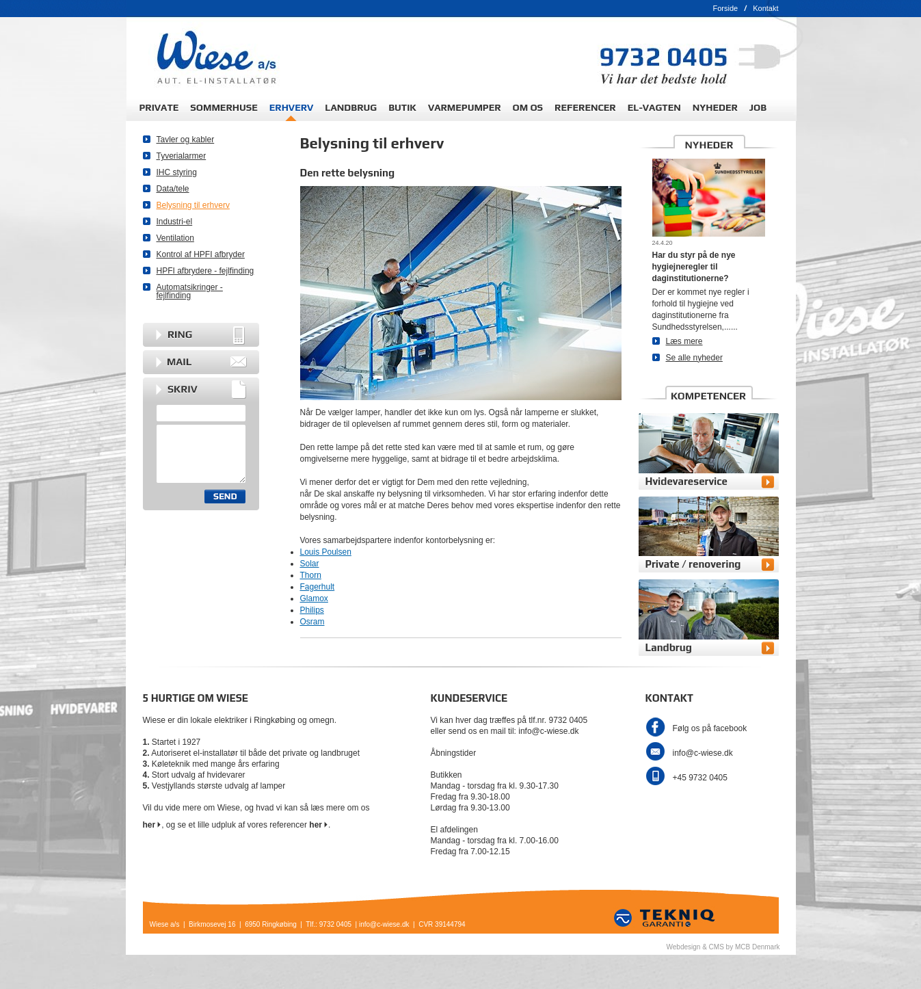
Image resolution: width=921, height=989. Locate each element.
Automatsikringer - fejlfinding (190, 291)
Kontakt (765, 8)
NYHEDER (715, 107)
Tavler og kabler (186, 139)
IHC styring (177, 172)
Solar (309, 563)
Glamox (314, 598)
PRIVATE (159, 107)
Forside (725, 8)
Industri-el (175, 221)
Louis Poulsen (325, 552)
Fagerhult (317, 587)
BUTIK (402, 107)
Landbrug (668, 647)
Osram (312, 622)
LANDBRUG (351, 107)
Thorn (310, 575)
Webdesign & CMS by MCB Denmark (723, 947)
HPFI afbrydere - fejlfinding (205, 271)
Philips (312, 610)
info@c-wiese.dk (703, 753)
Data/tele (173, 189)
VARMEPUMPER (464, 107)
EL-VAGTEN (654, 107)
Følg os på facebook (710, 728)
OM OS (528, 107)
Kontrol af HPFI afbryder (201, 254)
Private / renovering (693, 564)
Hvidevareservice (686, 481)
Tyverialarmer (181, 156)
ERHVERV (291, 107)
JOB (757, 107)
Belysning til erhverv (193, 205)
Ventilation (175, 238)
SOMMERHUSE (223, 107)
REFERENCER (585, 107)
